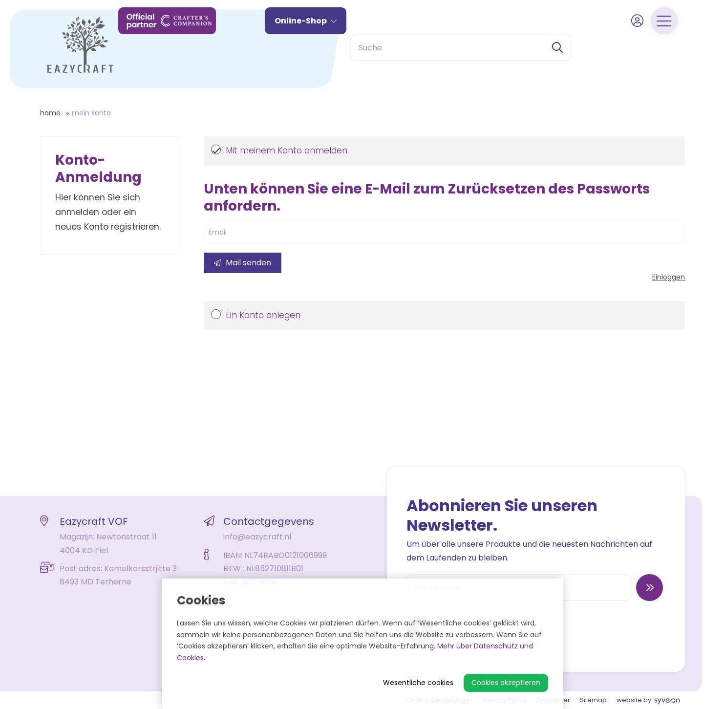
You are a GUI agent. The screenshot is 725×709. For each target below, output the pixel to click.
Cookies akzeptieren (505, 683)
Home (50, 113)
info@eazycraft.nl (257, 536)
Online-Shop (321, 47)
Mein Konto (91, 113)
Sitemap (593, 700)
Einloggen (668, 277)
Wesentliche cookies (418, 683)
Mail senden (242, 262)
